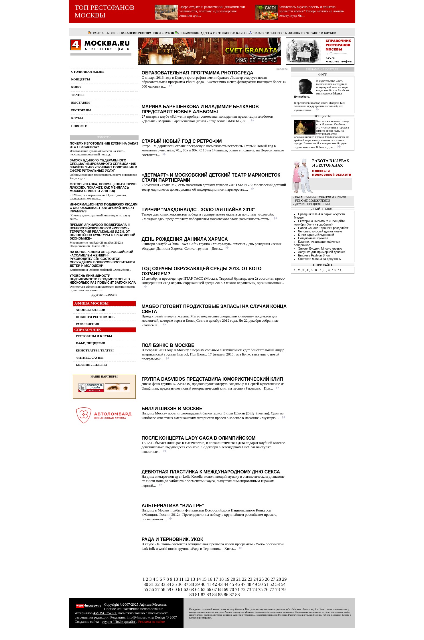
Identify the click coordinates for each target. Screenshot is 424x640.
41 (209, 584)
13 (193, 579)
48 (250, 584)
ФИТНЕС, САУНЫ (89, 357)
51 (267, 584)
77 (272, 589)
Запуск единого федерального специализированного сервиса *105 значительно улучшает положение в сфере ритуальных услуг (103, 165)
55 (146, 589)
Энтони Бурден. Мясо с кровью (320, 248)
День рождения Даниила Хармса (185, 239)
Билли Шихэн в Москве (172, 408)
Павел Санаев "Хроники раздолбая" (323, 228)
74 (255, 589)
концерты (80, 79)
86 (227, 594)
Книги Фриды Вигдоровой (316, 234)
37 (187, 584)
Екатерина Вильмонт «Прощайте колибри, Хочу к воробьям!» (319, 222)
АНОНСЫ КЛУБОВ (90, 309)
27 (273, 579)
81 (198, 594)
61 (181, 589)
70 (232, 589)
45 (232, 584)
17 (216, 579)
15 (205, 579)
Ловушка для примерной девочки (321, 252)
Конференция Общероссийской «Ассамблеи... (100, 269)
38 (192, 584)
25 (262, 579)
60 (175, 589)
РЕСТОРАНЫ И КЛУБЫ (94, 336)
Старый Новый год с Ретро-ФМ (182, 141)
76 (267, 589)
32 (158, 584)
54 (283, 584)
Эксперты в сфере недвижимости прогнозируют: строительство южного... (102, 288)
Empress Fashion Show (314, 255)
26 (268, 579)
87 (232, 594)
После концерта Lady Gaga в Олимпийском (199, 438)
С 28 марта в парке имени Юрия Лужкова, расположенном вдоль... (98, 196)
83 (209, 594)
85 (221, 594)
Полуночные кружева (313, 238)
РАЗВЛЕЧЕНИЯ (87, 324)
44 (227, 584)
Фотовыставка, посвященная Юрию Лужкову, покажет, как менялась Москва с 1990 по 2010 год (103, 187)
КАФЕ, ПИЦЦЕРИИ (90, 343)
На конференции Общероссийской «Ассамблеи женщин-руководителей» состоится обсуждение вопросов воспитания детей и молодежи (102, 258)
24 (256, 579)
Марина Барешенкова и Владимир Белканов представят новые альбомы (200, 109)
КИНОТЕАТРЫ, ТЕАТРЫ (95, 350)
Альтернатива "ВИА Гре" (173, 505)
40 (204, 584)
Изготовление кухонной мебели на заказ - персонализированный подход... (97, 152)
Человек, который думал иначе (320, 231)
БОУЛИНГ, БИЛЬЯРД (91, 364)
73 (250, 589)
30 (146, 584)
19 (227, 579)
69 (227, 589)
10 (176, 579)
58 (164, 589)
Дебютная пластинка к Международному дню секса (211, 471)
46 (238, 584)
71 (238, 589)
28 (279, 579)
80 (192, 594)
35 (175, 584)
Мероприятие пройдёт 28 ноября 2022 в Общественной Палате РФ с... (96, 244)
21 (239, 579)
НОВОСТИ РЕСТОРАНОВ (95, 317)
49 (255, 584)
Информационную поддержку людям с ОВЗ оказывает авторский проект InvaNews (104, 208)
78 (278, 589)
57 (158, 589)
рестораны (81, 110)
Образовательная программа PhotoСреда (197, 72)
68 (221, 589)
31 (152, 584)
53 (278, 584)
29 (284, 579)
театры (78, 94)
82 (204, 594)
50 (261, 584)
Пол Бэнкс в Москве (168, 345)
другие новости (104, 294)
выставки (80, 102)
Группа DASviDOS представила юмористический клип (212, 379)
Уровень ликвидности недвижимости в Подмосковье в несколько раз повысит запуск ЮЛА (103, 279)
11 (182, 579)
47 (244, 584)
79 (283, 589)
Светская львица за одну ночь (319, 258)
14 (199, 579)
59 (169, 589)
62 (187, 589)
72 (244, 589)
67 (215, 589)
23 (250, 579)
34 (169, 584)
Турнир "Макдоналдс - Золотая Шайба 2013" (198, 209)
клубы (77, 118)
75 (261, 589)
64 (198, 589)
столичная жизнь (87, 71)
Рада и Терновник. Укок (172, 539)
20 (233, 579)
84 (215, 594)
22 (245, 579)
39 (198, 584)
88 (237, 594)
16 (210, 579)
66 (209, 589)
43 (220, 584)
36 (181, 584)
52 (272, 584)
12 (187, 579)
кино (76, 87)
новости (79, 126)
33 (164, 584)
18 (222, 579)
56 (152, 589)
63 (192, 589)
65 (204, 589)
